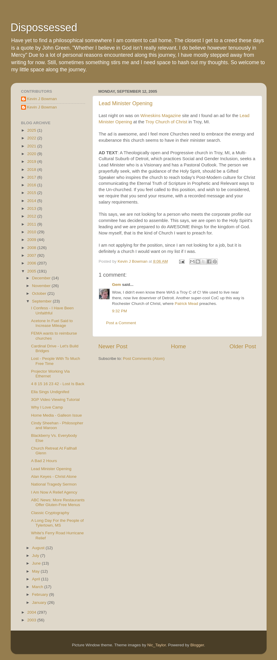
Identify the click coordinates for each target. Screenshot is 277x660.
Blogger (197, 645)
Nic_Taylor (156, 645)
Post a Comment (121, 323)
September (42, 301)
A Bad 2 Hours (44, 461)
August (39, 548)
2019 (32, 161)
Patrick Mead (186, 303)
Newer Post (113, 346)
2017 (32, 177)
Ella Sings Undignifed (50, 392)
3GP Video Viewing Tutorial (55, 399)
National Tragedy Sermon (53, 484)
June (37, 563)
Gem (116, 284)
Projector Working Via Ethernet (50, 373)
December (42, 278)
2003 (32, 620)
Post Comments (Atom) (144, 358)
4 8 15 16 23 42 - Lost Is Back (57, 384)
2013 (32, 208)
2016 (32, 185)
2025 (32, 130)
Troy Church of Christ (166, 121)
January (40, 602)
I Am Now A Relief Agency (54, 492)
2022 (32, 138)
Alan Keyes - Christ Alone (53, 476)
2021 (32, 146)
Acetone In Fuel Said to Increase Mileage (52, 323)
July (36, 555)
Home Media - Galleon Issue (56, 415)
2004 (32, 612)
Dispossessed (44, 27)
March (38, 587)
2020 (32, 154)
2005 (32, 271)
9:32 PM (119, 311)
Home (178, 346)
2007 (32, 255)
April (36, 579)
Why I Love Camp (47, 407)
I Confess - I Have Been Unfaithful (52, 310)
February (40, 594)
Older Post (242, 346)
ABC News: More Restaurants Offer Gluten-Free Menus (57, 502)
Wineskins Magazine (160, 115)
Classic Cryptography (50, 513)
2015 (32, 192)
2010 (32, 232)
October (40, 293)
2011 (32, 224)
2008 (32, 247)
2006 (32, 263)
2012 (32, 216)
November (42, 285)
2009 (32, 239)
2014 (32, 201)
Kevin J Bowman (42, 99)
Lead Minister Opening (126, 103)
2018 (32, 169)
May (36, 571)
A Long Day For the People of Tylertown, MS (57, 522)
